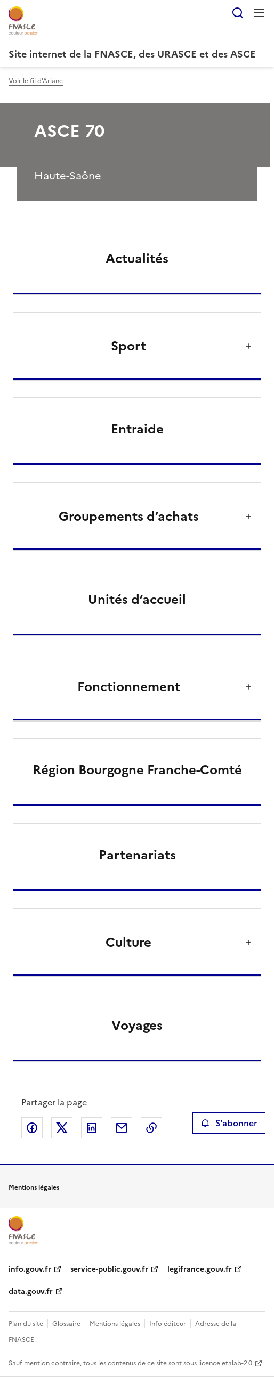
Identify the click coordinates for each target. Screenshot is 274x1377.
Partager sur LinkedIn (91, 1127)
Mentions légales (115, 1324)
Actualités (137, 258)
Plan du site (26, 1324)
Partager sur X (61, 1127)
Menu (259, 12)
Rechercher (237, 12)
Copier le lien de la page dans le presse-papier (151, 1127)
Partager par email (121, 1127)
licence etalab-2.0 (225, 1363)
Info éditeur (167, 1324)
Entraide (137, 429)
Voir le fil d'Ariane (36, 81)
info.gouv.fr (30, 1269)
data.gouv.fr (31, 1291)
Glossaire (66, 1324)
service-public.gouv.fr (109, 1269)
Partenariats (137, 855)
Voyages (137, 1025)
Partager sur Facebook (32, 1127)
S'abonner (229, 1123)
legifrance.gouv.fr (199, 1269)
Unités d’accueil (137, 599)
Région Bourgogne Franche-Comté (137, 769)
